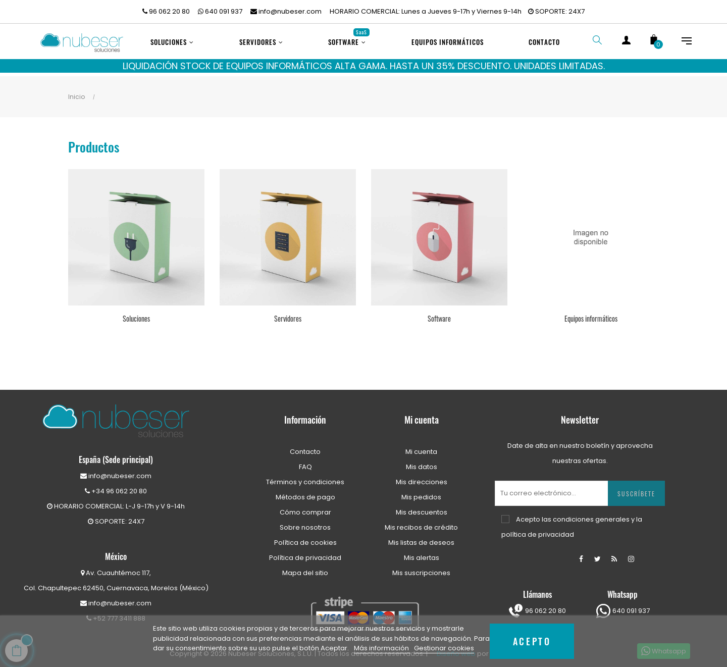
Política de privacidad (305, 552)
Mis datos (421, 462)
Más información (382, 648)
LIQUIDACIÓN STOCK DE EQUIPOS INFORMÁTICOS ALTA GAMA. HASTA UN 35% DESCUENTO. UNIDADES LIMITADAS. (364, 66)
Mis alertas (421, 552)
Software (439, 314)
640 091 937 (220, 11)
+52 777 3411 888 (115, 613)
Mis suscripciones (421, 568)
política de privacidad (537, 529)
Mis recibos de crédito (421, 522)
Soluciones (136, 314)
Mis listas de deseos (421, 537)
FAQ (305, 462)
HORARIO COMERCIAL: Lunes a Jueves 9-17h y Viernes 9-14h (426, 11)
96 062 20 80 (166, 11)
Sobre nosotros (305, 522)
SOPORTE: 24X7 (556, 11)
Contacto (305, 446)
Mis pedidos (421, 492)
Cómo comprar (305, 507)
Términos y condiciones (305, 477)
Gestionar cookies (444, 648)
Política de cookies (305, 537)
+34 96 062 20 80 (116, 486)
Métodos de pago (305, 492)
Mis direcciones (421, 477)
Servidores (287, 314)
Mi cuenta (421, 446)
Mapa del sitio (305, 568)
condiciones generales (591, 514)
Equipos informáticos (590, 314)
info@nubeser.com (286, 11)
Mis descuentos (421, 507)
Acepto (532, 641)
